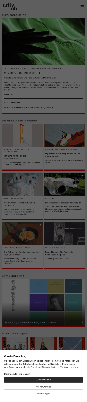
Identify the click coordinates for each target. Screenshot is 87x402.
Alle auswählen (43, 379)
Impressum (24, 373)
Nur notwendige (43, 386)
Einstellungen (43, 393)
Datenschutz (10, 373)
